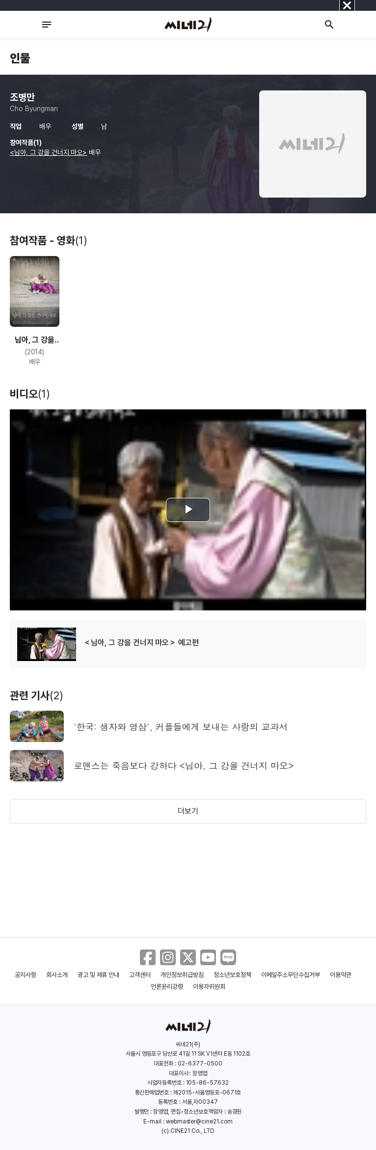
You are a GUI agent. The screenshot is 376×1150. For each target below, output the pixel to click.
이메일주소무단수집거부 (291, 974)
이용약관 (340, 974)
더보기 (188, 811)
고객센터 (140, 974)
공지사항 (25, 974)
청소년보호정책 (232, 974)
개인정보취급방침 (182, 974)
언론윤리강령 (167, 986)
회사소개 (57, 974)
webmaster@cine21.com (199, 1121)
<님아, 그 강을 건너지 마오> (48, 152)
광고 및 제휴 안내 (99, 974)
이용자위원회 (209, 986)
